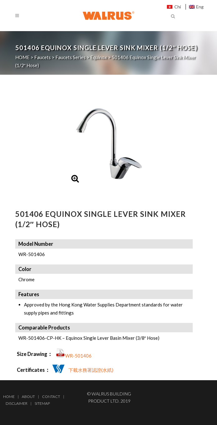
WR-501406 (78, 355)
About (28, 396)
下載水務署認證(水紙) (90, 370)
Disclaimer (16, 403)
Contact (51, 396)
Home (9, 396)
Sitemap (42, 403)
